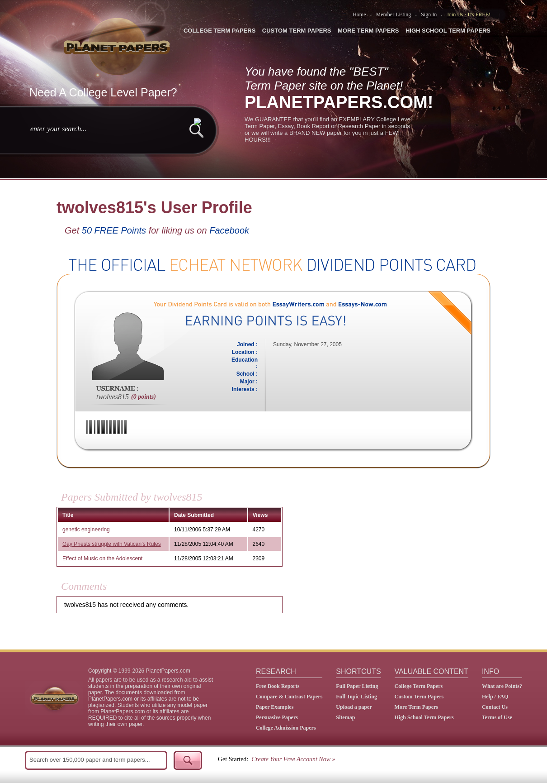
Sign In (429, 14)
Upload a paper (354, 707)
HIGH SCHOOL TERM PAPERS (448, 30)
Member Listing (393, 14)
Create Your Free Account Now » (293, 759)
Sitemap (345, 717)
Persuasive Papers (277, 717)
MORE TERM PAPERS (368, 30)
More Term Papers (416, 707)
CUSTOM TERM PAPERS (296, 30)
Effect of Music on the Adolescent (102, 558)
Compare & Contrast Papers (289, 696)
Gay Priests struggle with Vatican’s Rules (111, 544)
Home (359, 14)
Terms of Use (497, 717)
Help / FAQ (495, 696)
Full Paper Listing (357, 686)
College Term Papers (419, 686)
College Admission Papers (286, 728)
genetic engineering (86, 529)
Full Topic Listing (356, 696)
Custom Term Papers (419, 696)
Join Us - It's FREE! (468, 14)
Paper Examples (274, 707)
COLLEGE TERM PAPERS (219, 30)
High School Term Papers (424, 717)
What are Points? (502, 686)
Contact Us (495, 707)
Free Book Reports (277, 686)
